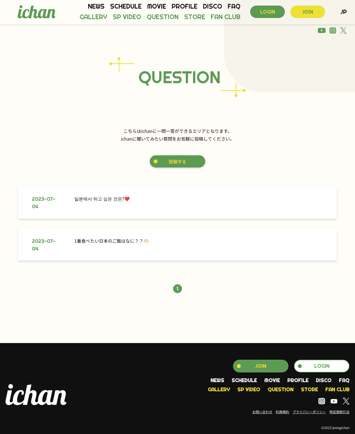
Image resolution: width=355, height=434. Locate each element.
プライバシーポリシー (309, 411)
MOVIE (156, 6)
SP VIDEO (127, 17)
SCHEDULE (126, 6)
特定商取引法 (339, 411)
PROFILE (184, 6)
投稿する (177, 161)
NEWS (96, 6)
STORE (194, 17)
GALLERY (93, 17)
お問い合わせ (262, 411)
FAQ (234, 6)
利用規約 (282, 411)
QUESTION (163, 17)
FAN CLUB (225, 17)
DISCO (212, 6)
